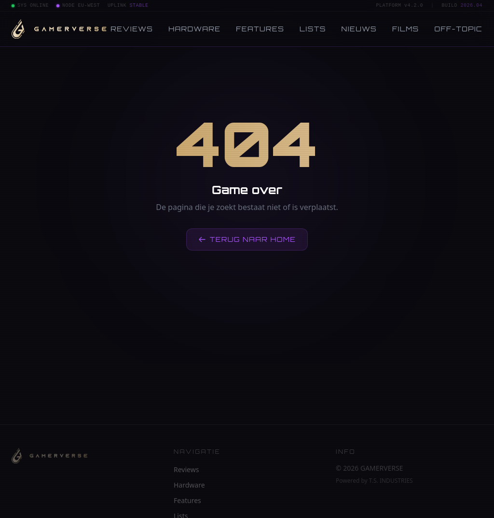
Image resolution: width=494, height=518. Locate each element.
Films (405, 29)
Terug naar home (247, 239)
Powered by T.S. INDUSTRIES (374, 481)
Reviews (131, 29)
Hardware (194, 29)
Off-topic (458, 29)
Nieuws (359, 29)
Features (260, 29)
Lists (313, 29)
